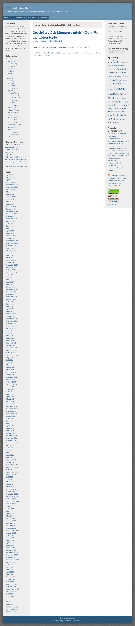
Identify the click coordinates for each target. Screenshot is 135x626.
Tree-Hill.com (117, 175)
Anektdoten (112, 204)
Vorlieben (12, 76)
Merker (11, 73)
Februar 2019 (11, 236)
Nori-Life (9, 59)
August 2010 (11, 474)
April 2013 (10, 396)
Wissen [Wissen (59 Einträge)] (110, 115)
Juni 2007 (10, 567)
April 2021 (10, 194)
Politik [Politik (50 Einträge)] (121, 102)
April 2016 (10, 309)
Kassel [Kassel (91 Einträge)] (110, 89)
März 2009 (10, 516)
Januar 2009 (11, 521)
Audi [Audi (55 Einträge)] (123, 62)
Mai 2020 (10, 202)
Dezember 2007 (12, 552)
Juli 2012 (9, 418)
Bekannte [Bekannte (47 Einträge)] (110, 66)
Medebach (40, 55)
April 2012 (10, 426)
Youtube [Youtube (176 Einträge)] (124, 115)
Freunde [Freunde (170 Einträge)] (112, 76)
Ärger (79, 53)
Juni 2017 (9, 277)
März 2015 (10, 340)
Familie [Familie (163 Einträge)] (120, 69)
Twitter (14, 120)
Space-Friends (14, 110)
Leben (34, 55)
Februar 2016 (11, 314)
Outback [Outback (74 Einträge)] (115, 102)
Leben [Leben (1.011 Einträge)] (119, 88)
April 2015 (10, 338)
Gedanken (12, 66)
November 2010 (12, 467)
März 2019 (10, 233)
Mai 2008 (10, 540)
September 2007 (12, 560)
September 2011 (12, 443)
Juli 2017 (9, 275)
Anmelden (10, 604)
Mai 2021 (9, 192)
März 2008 (10, 545)
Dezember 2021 (12, 185)
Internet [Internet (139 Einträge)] (116, 83)
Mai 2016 (9, 306)
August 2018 (11, 250)
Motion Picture (14, 93)
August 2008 (11, 533)
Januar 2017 (10, 287)
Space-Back (47, 53)
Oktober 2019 (11, 216)
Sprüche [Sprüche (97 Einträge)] (118, 105)
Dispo (83, 53)
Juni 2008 (10, 538)
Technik (12, 129)
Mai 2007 (9, 569)
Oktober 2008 (11, 528)
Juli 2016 (9, 301)
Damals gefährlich (115, 183)
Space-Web (13, 117)
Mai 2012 (9, 423)
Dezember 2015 (12, 319)
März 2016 (10, 311)
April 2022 (10, 180)
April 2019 (10, 231)
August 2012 (11, 416)
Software (15, 134)
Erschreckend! (113, 160)
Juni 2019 (9, 226)
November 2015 (12, 321)
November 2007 (12, 555)
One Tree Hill (16, 98)
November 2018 (12, 243)
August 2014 (11, 358)
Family (11, 81)
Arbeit (74, 53)
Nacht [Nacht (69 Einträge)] (124, 98)
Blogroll (8, 18)
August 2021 (11, 189)
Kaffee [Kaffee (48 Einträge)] (123, 84)
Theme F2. (77, 621)
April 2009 (10, 513)
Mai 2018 (9, 255)
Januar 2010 (11, 492)
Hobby (11, 90)
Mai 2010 (9, 482)
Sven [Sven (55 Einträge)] (115, 112)
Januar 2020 (11, 209)
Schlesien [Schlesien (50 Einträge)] (111, 105)
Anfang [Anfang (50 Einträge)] (110, 62)
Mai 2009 (10, 511)
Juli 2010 (9, 477)
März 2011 (10, 457)
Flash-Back (97, 53)
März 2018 (10, 258)
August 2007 (11, 562)
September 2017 (12, 272)
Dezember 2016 (12, 289)
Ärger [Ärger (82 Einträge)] (116, 122)
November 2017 (11, 267)
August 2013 (10, 387)
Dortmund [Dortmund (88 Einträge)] (112, 69)
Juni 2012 (9, 421)
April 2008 (10, 543)
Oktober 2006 (11, 587)
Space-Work (62, 53)
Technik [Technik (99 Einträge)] (120, 111)
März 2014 (10, 370)
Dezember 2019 (12, 211)
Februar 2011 (11, 460)
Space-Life (55, 53)
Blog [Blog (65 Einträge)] (115, 66)
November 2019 (12, 214)
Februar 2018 (11, 260)
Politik (14, 86)
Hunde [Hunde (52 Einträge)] (110, 84)
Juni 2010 (10, 479)
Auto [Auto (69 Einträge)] (127, 62)
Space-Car (12, 108)
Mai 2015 (9, 336)
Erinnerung (89, 53)
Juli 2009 (9, 506)
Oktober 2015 (11, 323)
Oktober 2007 (11, 557)
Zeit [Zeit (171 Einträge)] (110, 118)
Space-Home (13, 112)
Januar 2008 (11, 550)
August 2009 (11, 504)
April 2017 (10, 282)
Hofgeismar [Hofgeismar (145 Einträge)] (121, 80)
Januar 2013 (10, 404)
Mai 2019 (9, 228)
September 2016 (12, 297)
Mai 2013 (9, 394)
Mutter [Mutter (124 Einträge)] (118, 98)
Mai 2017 (9, 280)
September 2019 (12, 219)
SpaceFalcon (16, 8)
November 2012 (12, 409)
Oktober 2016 (11, 294)
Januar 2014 (10, 375)
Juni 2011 (9, 450)
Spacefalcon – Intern (37, 18)
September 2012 (12, 414)
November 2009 (12, 496)
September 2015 (12, 326)
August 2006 (11, 591)
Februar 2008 (11, 548)
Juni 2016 (10, 304)
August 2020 (11, 197)
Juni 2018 (10, 253)
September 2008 (12, 530)
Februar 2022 (11, 182)
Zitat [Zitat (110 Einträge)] (114, 119)
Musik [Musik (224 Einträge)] (111, 98)
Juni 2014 (9, 362)
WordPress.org (11, 612)
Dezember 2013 (12, 377)
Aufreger (12, 61)
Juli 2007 (9, 565)
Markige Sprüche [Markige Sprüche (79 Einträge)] (120, 94)
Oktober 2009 (11, 499)
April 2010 (10, 484)
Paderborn (47, 55)
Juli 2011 (9, 448)
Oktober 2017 (11, 270)
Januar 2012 (10, 433)
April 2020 (10, 204)
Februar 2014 (11, 372)
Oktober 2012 (11, 411)
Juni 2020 (10, 199)
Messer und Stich (115, 185)
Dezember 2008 (12, 523)
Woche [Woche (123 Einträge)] (116, 115)
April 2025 (10, 175)
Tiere (11, 137)
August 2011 (10, 445)
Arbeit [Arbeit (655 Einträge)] (117, 61)
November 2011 (11, 438)
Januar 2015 (10, 345)
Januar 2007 (11, 579)
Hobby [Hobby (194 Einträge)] (111, 80)
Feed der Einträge (12, 607)
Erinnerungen (14, 64)
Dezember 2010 (12, 465)
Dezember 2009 (12, 494)
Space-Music (13, 115)
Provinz (11, 103)
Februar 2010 (11, 489)
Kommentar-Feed (12, 609)
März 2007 (10, 574)
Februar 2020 (11, 206)
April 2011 (10, 455)
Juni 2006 (10, 596)
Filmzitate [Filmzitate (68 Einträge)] (111, 73)
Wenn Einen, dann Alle (117, 181)
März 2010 (10, 487)
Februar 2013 (11, 401)
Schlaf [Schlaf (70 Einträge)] (126, 102)
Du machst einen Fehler (117, 178)
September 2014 (12, 355)
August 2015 (11, 328)
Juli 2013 (9, 389)
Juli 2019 (9, 224)
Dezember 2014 (12, 348)
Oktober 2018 (11, 245)
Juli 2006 (9, 594)
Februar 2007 (11, 577)
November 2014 (12, 350)
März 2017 (10, 284)
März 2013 (10, 399)
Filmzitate (15, 95)
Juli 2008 (9, 535)
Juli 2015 (9, 331)
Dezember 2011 (12, 435)
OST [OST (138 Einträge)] (110, 101)
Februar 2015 (11, 343)
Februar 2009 (11, 518)
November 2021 (12, 187)
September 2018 (12, 248)
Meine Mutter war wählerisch (16, 167)
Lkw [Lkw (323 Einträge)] (110, 94)
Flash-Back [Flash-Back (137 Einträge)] (121, 72)
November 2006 (12, 584)
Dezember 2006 (12, 582)
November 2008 (12, 526)
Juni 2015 (9, 333)
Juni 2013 (9, 392)
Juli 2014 (9, 360)
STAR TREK (16, 100)
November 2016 (12, 292)
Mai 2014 (9, 365)
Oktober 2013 (11, 382)
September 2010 (12, 472)
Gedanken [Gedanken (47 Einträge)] (120, 76)
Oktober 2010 (11, 470)
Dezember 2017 (12, 265)
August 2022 (11, 177)
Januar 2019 (10, 238)
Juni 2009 (10, 509)
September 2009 (12, 501)
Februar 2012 (11, 431)
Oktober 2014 (11, 353)
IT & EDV (12, 69)
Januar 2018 (11, 262)
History (11, 83)
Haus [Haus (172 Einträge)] (126, 76)
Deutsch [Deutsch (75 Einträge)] (121, 66)
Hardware (15, 132)
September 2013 (12, 384)
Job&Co (11, 71)
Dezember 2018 (12, 241)
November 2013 (11, 379)
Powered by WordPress (62, 621)
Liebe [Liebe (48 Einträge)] (125, 89)
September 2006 (12, 589)
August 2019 (11, 221)
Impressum (20, 18)
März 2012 (10, 428)
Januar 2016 (11, 316)
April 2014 (10, 367)
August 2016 (11, 299)
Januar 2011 (10, 462)
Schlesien (15, 88)
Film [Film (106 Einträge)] (126, 69)
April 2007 (10, 572)
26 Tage (9, 154)
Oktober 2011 (11, 440)
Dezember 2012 (12, 406)
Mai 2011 (9, 453)
